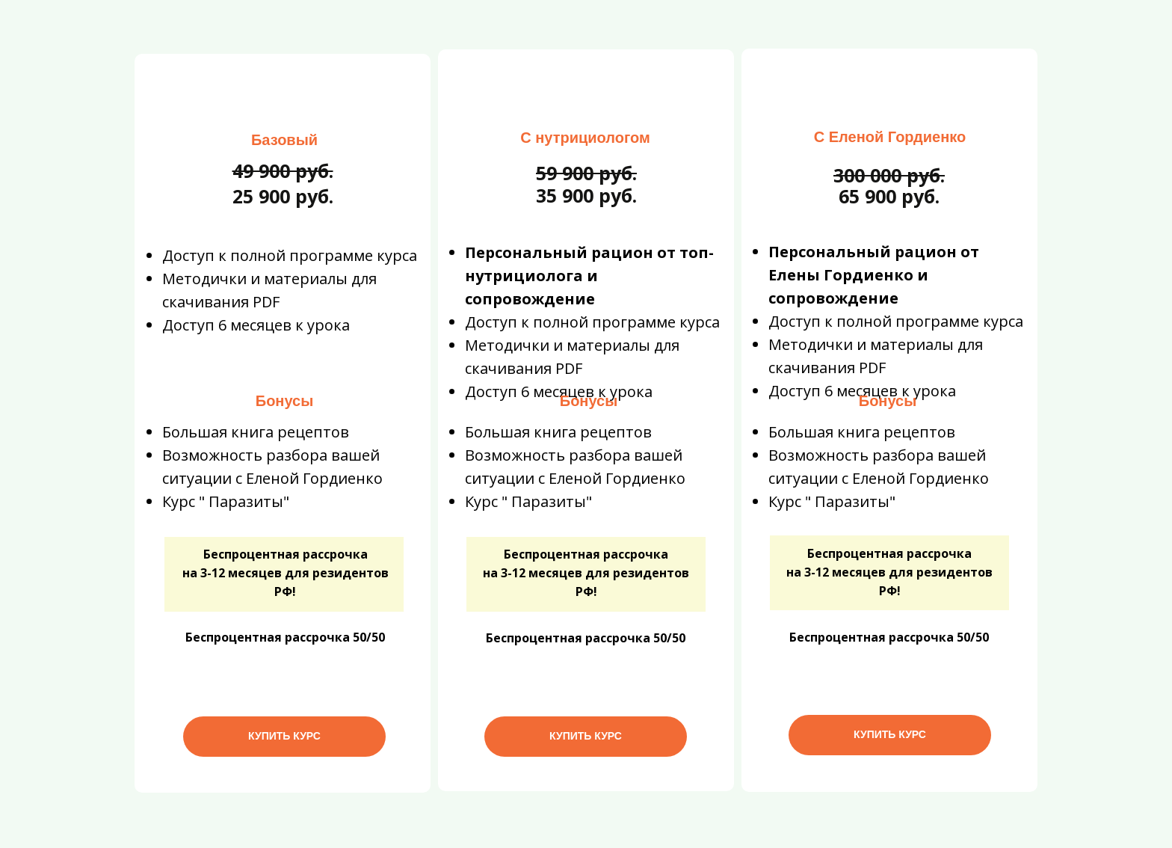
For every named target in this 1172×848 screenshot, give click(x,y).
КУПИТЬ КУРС (284, 736)
